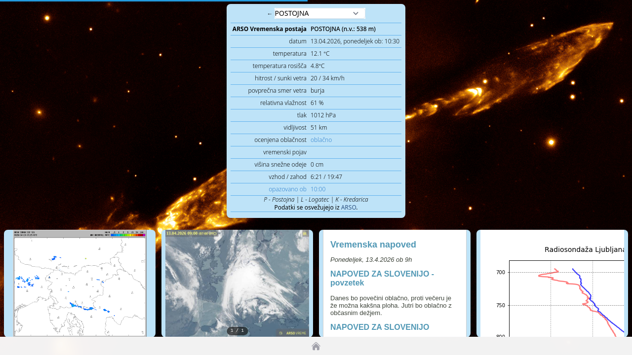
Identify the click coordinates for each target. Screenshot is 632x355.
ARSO (348, 207)
